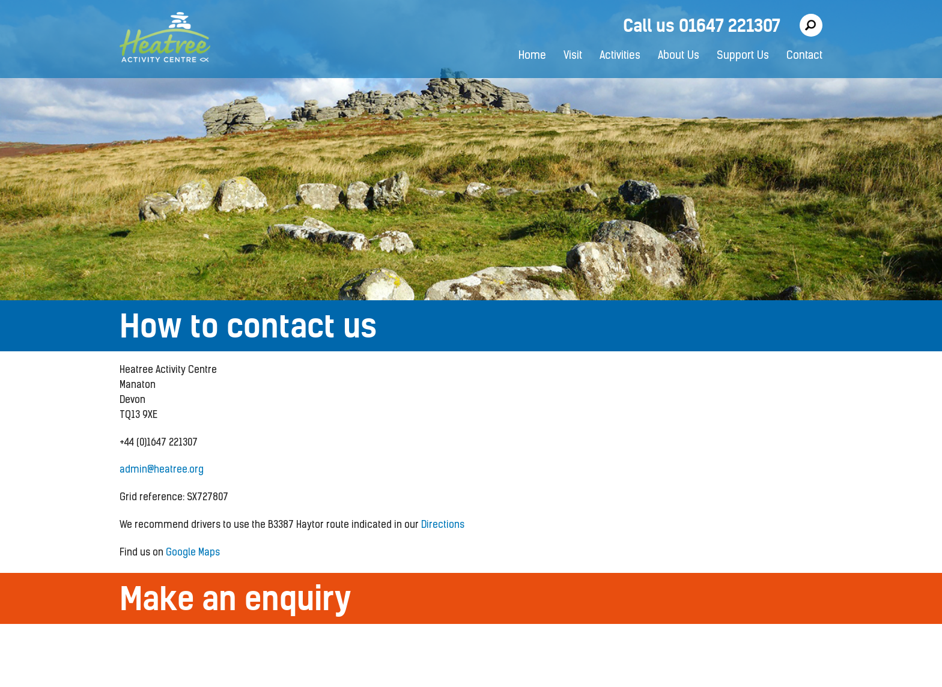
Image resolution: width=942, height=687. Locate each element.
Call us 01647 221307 (701, 25)
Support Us (743, 56)
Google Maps (193, 553)
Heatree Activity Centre (165, 39)
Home (532, 56)
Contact (804, 56)
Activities (620, 56)
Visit (573, 56)
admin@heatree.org (162, 470)
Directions (442, 525)
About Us (678, 56)
